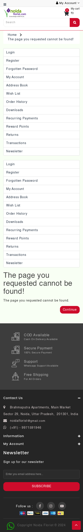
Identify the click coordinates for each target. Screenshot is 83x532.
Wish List (13, 93)
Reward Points (17, 126)
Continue (70, 309)
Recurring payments (22, 118)
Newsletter (14, 151)
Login (10, 52)
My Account (15, 77)
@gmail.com (36, 421)
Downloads (14, 110)
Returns (12, 135)
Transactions (16, 143)
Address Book (17, 85)
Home (12, 35)
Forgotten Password (22, 69)
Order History (16, 102)
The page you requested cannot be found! (41, 39)
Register (12, 60)
